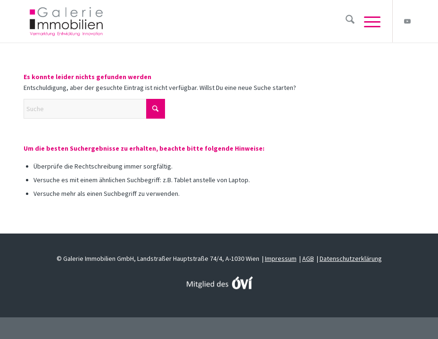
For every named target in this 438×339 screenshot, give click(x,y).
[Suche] (345, 21)
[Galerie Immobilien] (66, 21)
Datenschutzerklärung (351, 258)
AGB (308, 258)
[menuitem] (345, 21)
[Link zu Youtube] (407, 21)
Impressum (281, 258)
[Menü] (367, 21)
